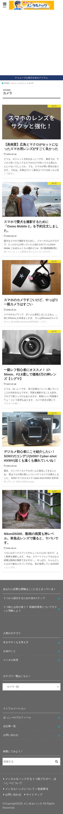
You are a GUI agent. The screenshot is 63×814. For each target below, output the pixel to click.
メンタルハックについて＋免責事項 (26, 788)
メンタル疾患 (10, 660)
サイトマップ (34, 794)
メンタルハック (32, 803)
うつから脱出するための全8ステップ (24, 598)
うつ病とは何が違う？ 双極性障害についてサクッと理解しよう (30, 609)
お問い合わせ (10, 735)
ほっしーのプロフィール (17, 717)
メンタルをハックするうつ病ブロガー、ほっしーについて (29, 780)
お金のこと (9, 651)
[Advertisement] (31, 42)
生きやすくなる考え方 (15, 642)
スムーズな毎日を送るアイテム (32, 77)
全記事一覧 (9, 726)
